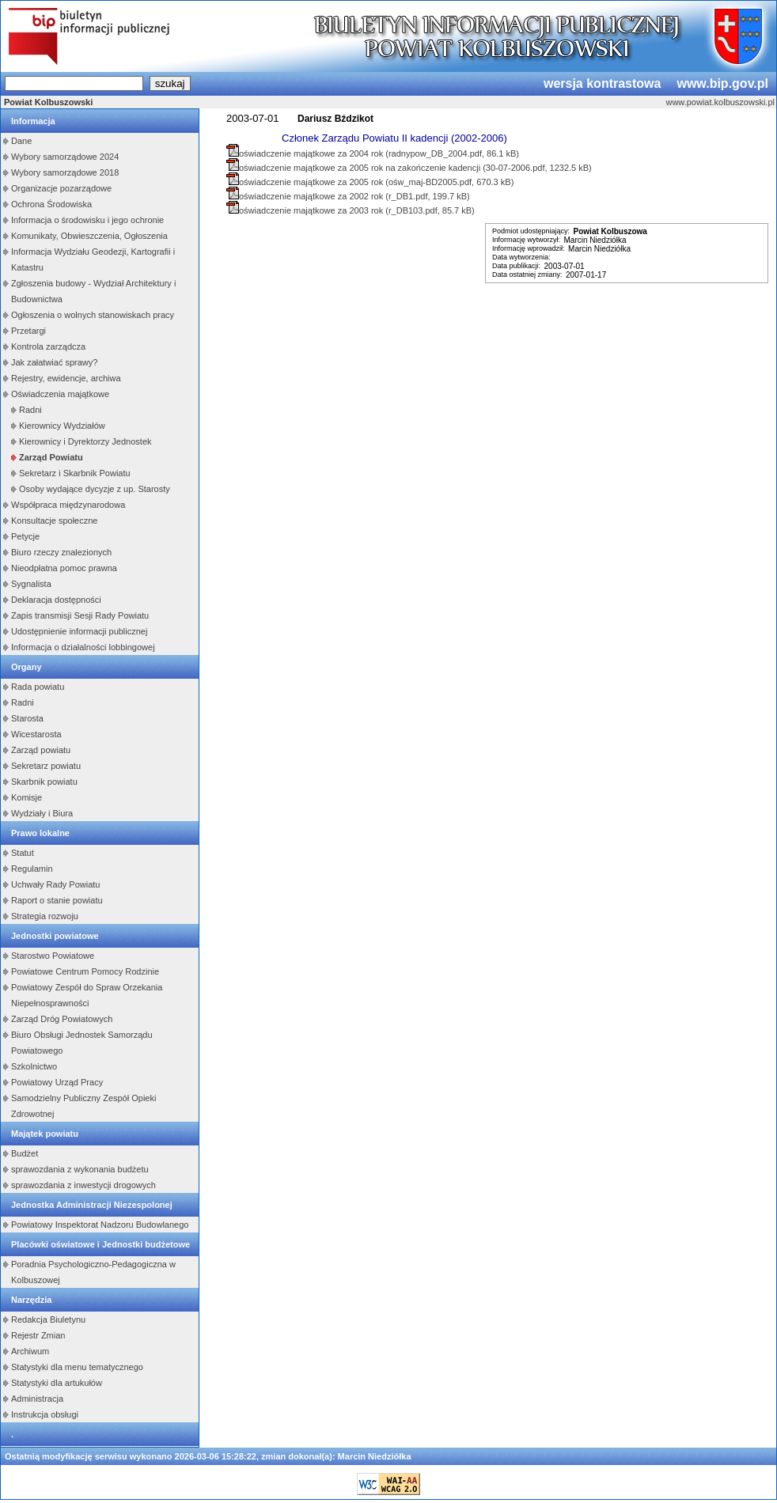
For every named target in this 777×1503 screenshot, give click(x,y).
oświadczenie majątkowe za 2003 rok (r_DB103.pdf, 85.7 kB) (357, 210)
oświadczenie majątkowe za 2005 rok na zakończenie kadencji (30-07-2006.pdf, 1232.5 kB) (415, 167)
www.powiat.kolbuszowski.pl (720, 102)
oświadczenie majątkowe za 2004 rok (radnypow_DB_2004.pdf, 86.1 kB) (379, 153)
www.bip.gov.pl (722, 83)
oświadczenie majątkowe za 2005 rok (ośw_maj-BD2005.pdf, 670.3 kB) (376, 182)
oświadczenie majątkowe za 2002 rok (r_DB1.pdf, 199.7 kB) (354, 196)
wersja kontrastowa (602, 83)
